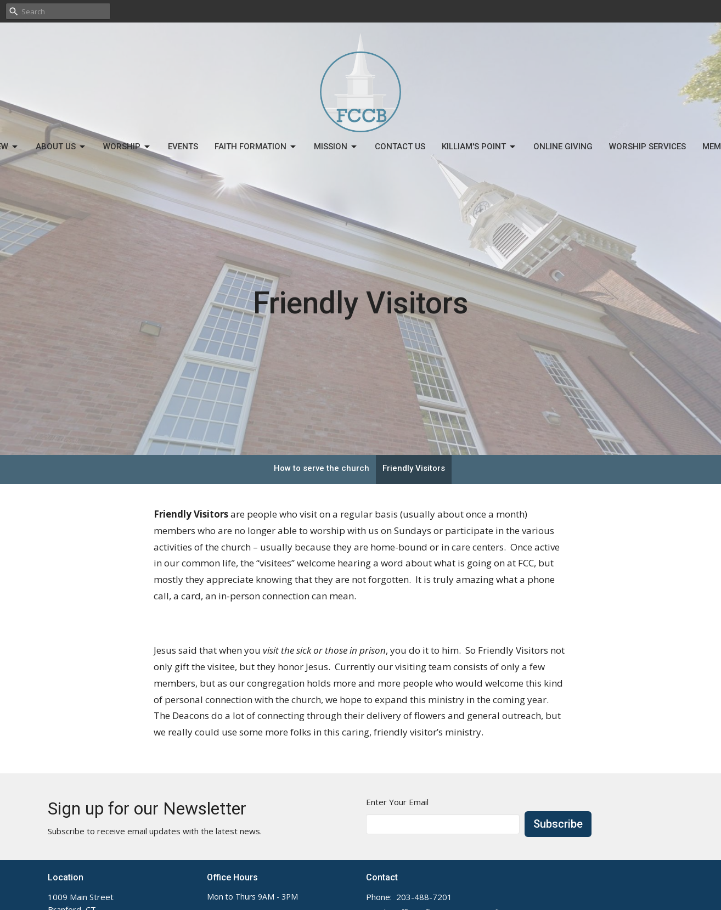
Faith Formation (256, 147)
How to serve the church (321, 468)
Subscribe (558, 823)
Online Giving (563, 146)
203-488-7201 (424, 896)
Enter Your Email (397, 801)
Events (183, 146)
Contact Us (400, 146)
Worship (127, 147)
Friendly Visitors (413, 468)
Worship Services (647, 146)
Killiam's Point (479, 147)
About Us (61, 147)
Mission (336, 147)
